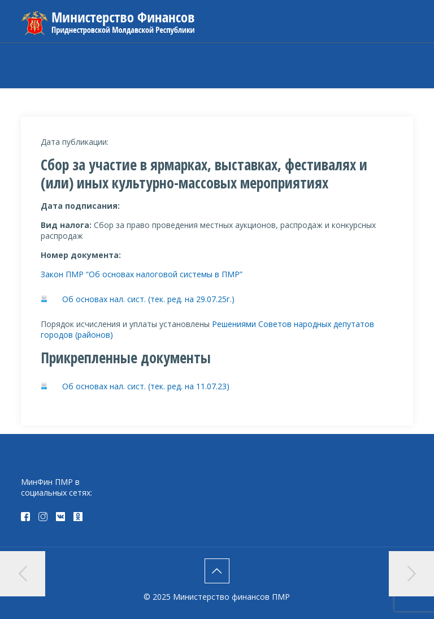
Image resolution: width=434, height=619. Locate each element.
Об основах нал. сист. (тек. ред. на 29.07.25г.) (148, 299)
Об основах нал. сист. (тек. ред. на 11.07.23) (145, 386)
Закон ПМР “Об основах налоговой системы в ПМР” (143, 274)
